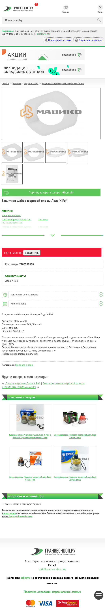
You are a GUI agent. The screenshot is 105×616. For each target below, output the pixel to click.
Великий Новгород (50, 31)
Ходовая (17, 83)
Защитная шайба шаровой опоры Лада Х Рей (63, 83)
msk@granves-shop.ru (52, 569)
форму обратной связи (20, 516)
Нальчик (85, 31)
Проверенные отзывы (58, 40)
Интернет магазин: (11, 215)
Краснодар (74, 31)
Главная (5, 83)
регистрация (9, 513)
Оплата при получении (88, 40)
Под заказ (43, 219)
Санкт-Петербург (31, 31)
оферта (25, 577)
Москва (19, 31)
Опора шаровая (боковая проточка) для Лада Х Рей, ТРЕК (75, 478)
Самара (93, 31)
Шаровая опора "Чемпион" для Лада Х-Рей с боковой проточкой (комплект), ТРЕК (30, 436)
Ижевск (65, 31)
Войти (100, 9)
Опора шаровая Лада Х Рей (22, 383)
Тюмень (19, 33)
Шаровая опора (31, 83)
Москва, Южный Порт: (13, 231)
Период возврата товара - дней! (38, 192)
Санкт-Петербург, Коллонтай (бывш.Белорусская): (16, 221)
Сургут (5, 33)
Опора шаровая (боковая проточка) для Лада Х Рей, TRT (30, 478)
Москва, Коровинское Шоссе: (16, 226)
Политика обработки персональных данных (52, 591)
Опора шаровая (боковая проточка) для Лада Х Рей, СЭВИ (75, 436)
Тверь (12, 33)
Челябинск (29, 33)
